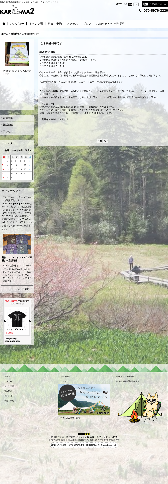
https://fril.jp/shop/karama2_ (16, 203)
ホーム (7, 376)
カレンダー (9, 396)
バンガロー (9, 381)
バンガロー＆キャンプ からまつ (101, 437)
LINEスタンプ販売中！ (126, 376)
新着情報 (8, 117)
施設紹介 (8, 124)
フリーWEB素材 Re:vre (70, 418)
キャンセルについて (68, 376)
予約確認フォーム (158, 4)
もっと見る (23, 289)
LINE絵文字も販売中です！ (128, 381)
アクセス (8, 131)
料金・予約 (9, 401)
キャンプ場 (9, 386)
